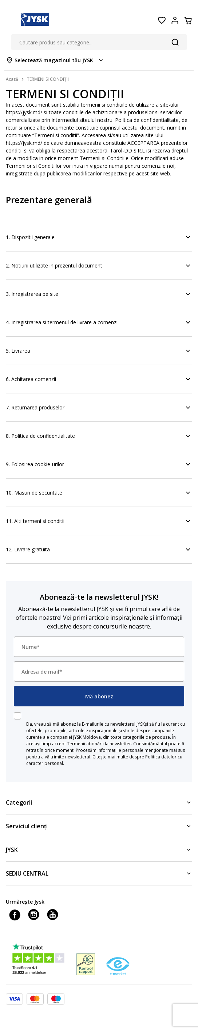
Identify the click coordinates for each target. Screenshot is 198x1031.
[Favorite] (161, 20)
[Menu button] (10, 20)
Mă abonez (99, 696)
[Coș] (187, 20)
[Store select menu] (55, 60)
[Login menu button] (174, 20)
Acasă (12, 79)
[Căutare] (175, 42)
